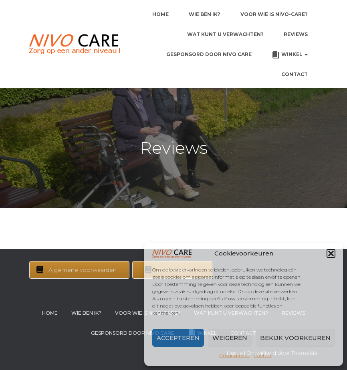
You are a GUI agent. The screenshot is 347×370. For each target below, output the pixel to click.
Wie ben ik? (204, 14)
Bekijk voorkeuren (295, 338)
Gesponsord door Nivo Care (209, 54)
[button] (331, 253)
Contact (263, 355)
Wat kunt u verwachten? (225, 34)
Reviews (296, 34)
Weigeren (229, 338)
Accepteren (178, 338)
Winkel (290, 55)
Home (160, 14)
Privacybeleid (234, 355)
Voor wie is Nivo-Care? (274, 14)
